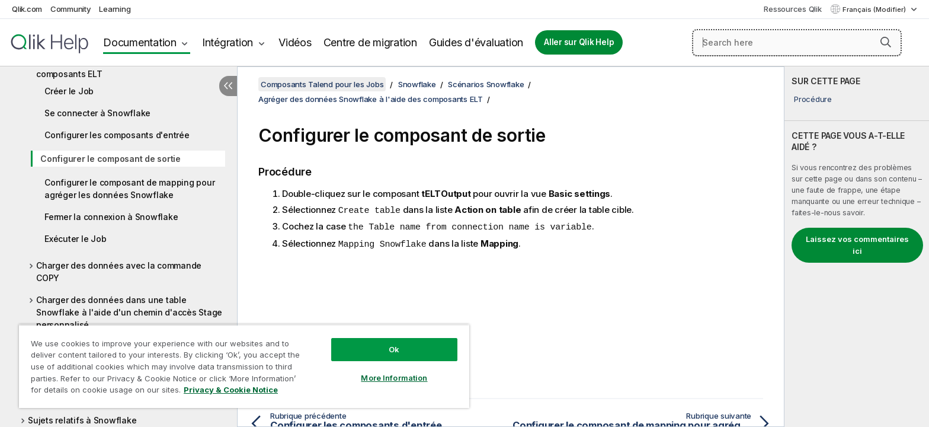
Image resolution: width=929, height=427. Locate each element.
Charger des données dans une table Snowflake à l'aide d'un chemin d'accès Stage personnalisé (129, 312)
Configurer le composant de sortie (110, 159)
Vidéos (295, 42)
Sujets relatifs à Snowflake (82, 420)
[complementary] (856, 246)
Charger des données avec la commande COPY (118, 271)
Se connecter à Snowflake (97, 113)
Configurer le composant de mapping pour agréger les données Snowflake (129, 188)
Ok (394, 349)
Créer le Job (69, 91)
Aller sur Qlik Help (579, 42)
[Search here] (797, 42)
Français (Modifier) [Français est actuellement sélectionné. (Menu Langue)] (875, 9)
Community (70, 9)
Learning (114, 9)
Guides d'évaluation (476, 42)
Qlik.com (27, 9)
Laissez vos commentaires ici (857, 245)
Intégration (227, 42)
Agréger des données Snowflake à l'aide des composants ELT (126, 67)
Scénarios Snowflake (486, 84)
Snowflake (417, 84)
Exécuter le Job (75, 239)
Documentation (140, 42)
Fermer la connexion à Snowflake (111, 217)
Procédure (813, 99)
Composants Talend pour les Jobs (322, 84)
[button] (886, 42)
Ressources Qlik (792, 9)
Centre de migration (370, 42)
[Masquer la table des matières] (228, 86)
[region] (244, 366)
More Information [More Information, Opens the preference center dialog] (394, 378)
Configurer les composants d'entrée (117, 135)
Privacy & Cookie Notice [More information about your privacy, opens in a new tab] (231, 389)
